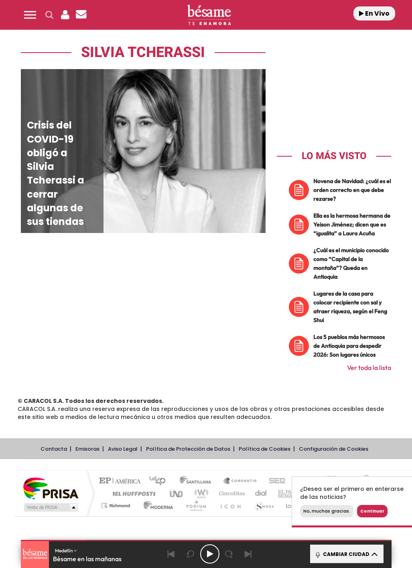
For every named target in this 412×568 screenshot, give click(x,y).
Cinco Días (231, 493)
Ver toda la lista (369, 368)
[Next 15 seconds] (229, 554)
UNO (176, 493)
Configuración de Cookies (333, 449)
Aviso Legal (123, 449)
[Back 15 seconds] (190, 554)
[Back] (171, 554)
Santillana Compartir (240, 481)
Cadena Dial (261, 493)
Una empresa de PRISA (50, 487)
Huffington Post (132, 493)
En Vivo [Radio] (374, 13)
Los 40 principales (160, 481)
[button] (30, 15)
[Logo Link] (209, 15)
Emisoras (87, 449)
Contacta (54, 449)
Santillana (198, 481)
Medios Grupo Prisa (50, 507)
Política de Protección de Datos (188, 449)
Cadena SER (275, 481)
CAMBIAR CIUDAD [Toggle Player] (346, 554)
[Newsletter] (81, 15)
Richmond (117, 506)
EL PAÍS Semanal (291, 493)
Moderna (156, 506)
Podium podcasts (196, 506)
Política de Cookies (264, 449)
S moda (264, 506)
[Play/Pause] (209, 554)
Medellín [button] (66, 551)
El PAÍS (122, 481)
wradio (200, 493)
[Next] (248, 554)
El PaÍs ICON (230, 506)
